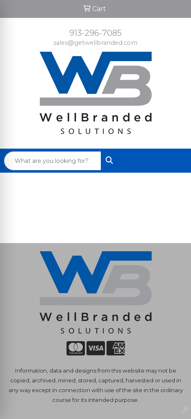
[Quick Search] (52, 160)
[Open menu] (175, 161)
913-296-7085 (95, 33)
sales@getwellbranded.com (95, 42)
